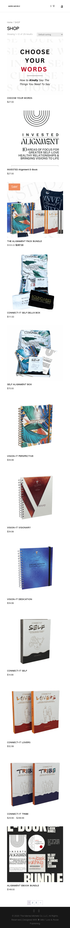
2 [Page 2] (32, 902)
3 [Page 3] (36, 902)
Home (9, 22)
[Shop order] (50, 35)
